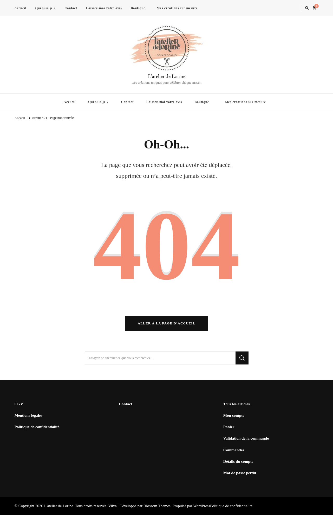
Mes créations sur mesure (177, 8)
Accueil (21, 8)
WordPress (201, 506)
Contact (70, 8)
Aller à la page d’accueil (166, 323)
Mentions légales (28, 415)
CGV (19, 404)
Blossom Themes (157, 506)
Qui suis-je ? (45, 8)
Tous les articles (236, 404)
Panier (228, 427)
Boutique (138, 8)
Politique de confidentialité (37, 427)
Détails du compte (238, 461)
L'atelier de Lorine (166, 76)
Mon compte (233, 415)
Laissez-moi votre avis (104, 8)
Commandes (233, 450)
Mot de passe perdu (239, 473)
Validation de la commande (246, 438)
